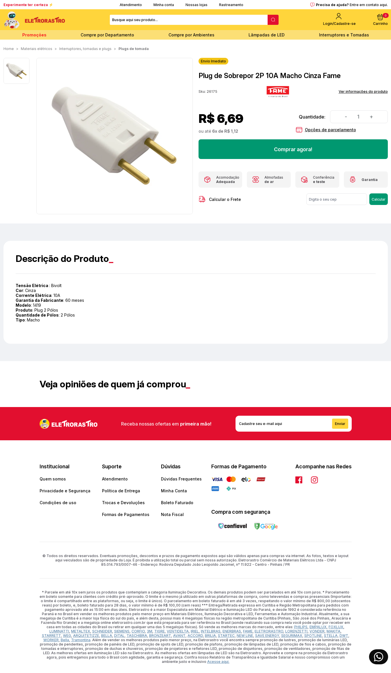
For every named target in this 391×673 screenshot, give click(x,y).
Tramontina (80, 640)
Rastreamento (231, 5)
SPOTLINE (313, 635)
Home (8, 49)
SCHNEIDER (102, 631)
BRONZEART (160, 635)
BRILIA (210, 635)
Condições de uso (58, 502)
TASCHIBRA (137, 635)
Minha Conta (174, 490)
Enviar (340, 423)
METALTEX (80, 631)
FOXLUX (336, 627)
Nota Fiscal (172, 514)
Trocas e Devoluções (123, 502)
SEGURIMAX (291, 635)
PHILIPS (300, 627)
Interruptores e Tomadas (344, 34)
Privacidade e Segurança (65, 490)
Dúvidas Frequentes (181, 478)
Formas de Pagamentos (125, 514)
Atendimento (131, 5)
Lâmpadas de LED (267, 34)
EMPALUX (318, 627)
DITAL (119, 635)
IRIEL (195, 631)
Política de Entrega (121, 490)
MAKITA (333, 631)
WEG (67, 635)
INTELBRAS (210, 631)
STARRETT (51, 635)
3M (149, 631)
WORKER (51, 640)
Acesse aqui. (218, 661)
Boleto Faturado (177, 502)
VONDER (317, 631)
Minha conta (163, 5)
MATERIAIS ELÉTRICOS (36, 49)
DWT (344, 635)
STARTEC (226, 635)
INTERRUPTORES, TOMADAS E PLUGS (85, 49)
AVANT (179, 635)
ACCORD (195, 635)
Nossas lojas (196, 5)
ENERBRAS (232, 631)
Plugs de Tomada (133, 49)
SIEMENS (121, 631)
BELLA (106, 635)
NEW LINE (245, 635)
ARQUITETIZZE (86, 635)
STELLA (331, 635)
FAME (248, 631)
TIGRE (159, 631)
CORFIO (138, 631)
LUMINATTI (59, 631)
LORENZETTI (296, 631)
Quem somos (53, 478)
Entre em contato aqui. (369, 5)
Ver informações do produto (363, 91)
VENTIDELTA (178, 631)
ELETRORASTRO (269, 631)
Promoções (34, 34)
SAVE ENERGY (267, 635)
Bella (65, 640)
